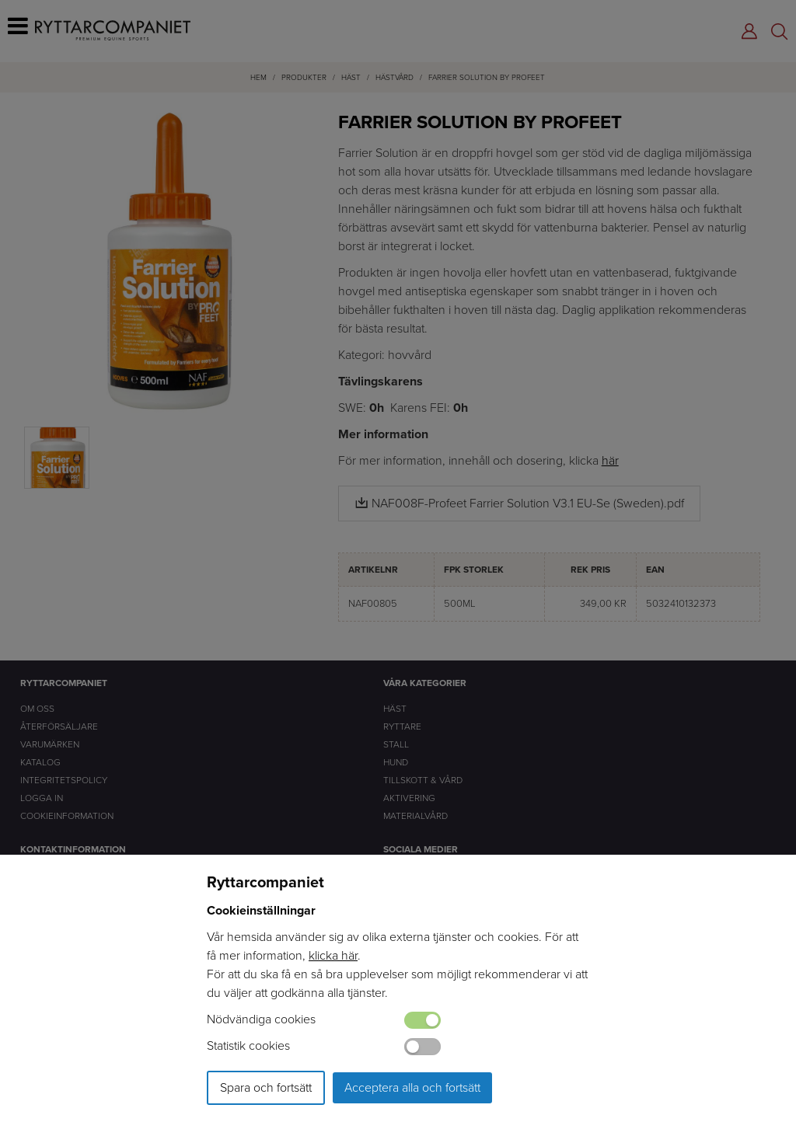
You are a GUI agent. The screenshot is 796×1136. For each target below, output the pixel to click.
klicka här (333, 955)
